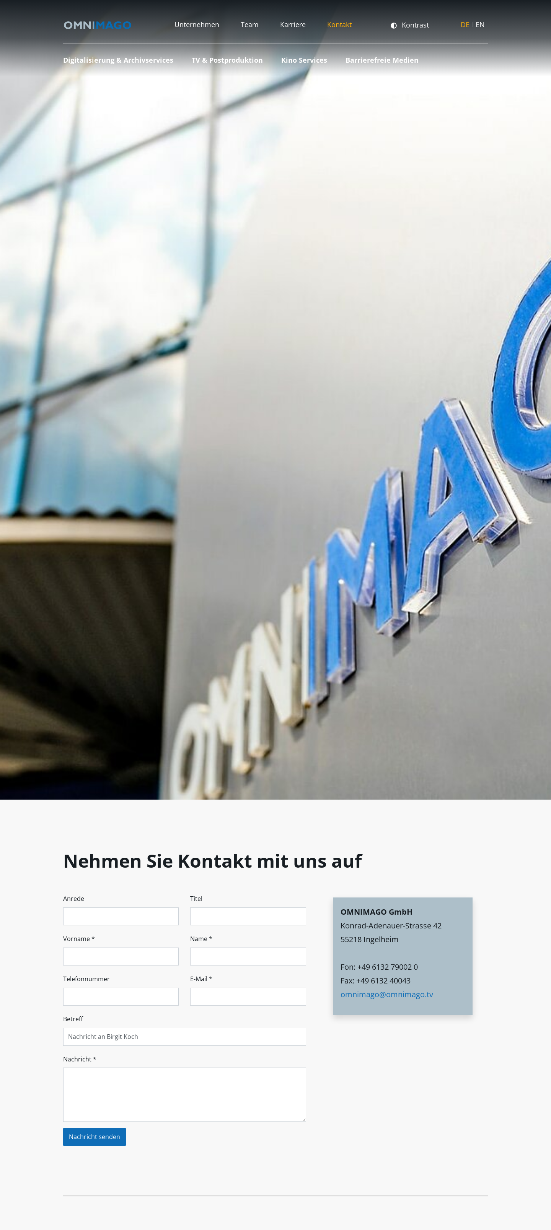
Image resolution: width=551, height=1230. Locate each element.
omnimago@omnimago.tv (387, 994)
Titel (196, 898)
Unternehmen (196, 23)
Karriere (293, 23)
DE (465, 23)
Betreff (73, 1019)
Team (250, 23)
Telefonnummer (86, 979)
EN (480, 23)
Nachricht (79, 1059)
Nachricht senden (94, 1137)
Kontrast (410, 23)
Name (201, 939)
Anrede (73, 898)
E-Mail (201, 979)
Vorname (79, 939)
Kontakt (339, 23)
